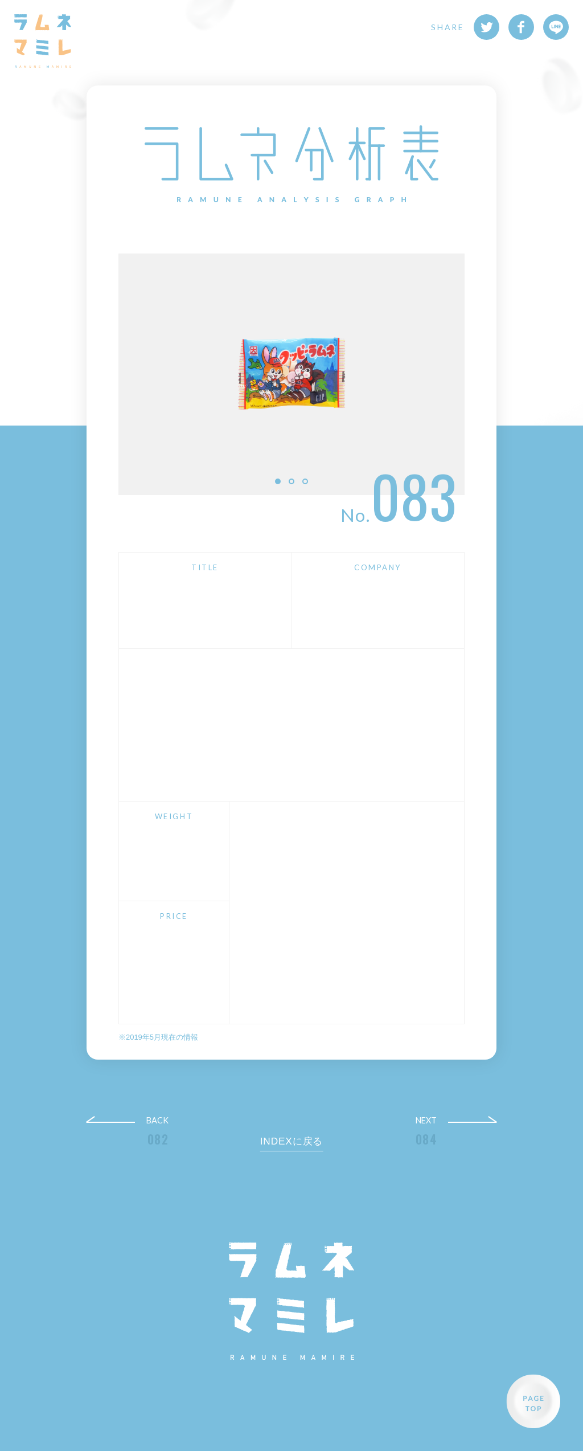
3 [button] (305, 481)
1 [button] (278, 481)
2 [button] (291, 481)
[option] (291, 374)
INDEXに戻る (291, 1141)
